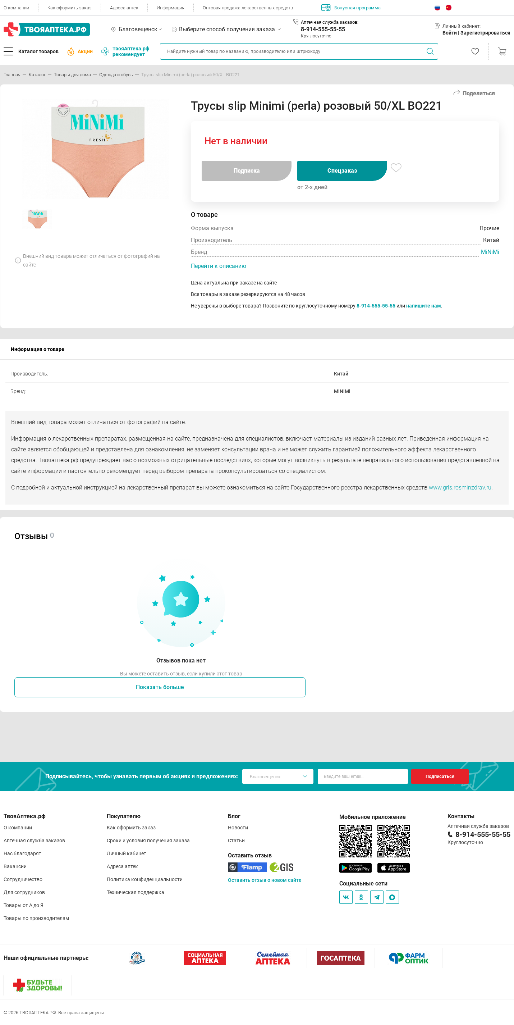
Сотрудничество (23, 879)
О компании (16, 7)
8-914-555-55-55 (323, 29)
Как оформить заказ (69, 7)
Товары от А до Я (23, 905)
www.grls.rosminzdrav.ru (460, 487)
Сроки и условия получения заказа (148, 840)
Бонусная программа (351, 7)
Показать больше (160, 687)
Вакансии (15, 866)
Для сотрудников (24, 892)
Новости (238, 827)
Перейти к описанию (218, 266)
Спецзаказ (342, 170)
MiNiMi (490, 252)
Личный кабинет (126, 853)
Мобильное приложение (372, 817)
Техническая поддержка (135, 892)
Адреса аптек (124, 7)
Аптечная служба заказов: (329, 22)
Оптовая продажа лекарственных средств (248, 7)
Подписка (247, 170)
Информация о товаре (37, 349)
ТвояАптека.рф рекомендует (125, 51)
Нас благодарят (22, 853)
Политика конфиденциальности (145, 879)
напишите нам (423, 306)
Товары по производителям (36, 918)
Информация (170, 7)
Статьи (236, 840)
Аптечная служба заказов (34, 840)
